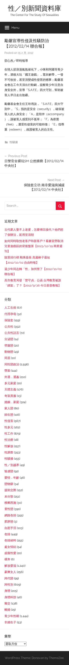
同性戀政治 (11, 364)
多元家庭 (10, 383)
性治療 (8, 440)
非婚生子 (10, 622)
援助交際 (10, 490)
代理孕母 (10, 314)
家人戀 (8, 408)
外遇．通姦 (11, 377)
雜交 (7, 603)
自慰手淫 (10, 528)
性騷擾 (14, 142)
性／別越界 (11, 465)
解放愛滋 (10, 565)
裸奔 (7, 559)
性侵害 (8, 421)
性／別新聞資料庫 (34, 8)
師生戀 (8, 414)
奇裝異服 (10, 396)
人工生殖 (10, 307)
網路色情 (10, 515)
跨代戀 (8, 578)
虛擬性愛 (10, 553)
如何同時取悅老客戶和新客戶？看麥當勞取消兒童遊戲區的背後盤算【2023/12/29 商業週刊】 (33, 246)
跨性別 (8, 584)
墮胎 (7, 370)
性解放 (8, 446)
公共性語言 (11, 333)
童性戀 (8, 509)
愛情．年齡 (11, 477)
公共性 (8, 326)
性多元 (8, 427)
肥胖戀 (8, 521)
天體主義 (10, 389)
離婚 (7, 609)
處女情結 (10, 547)
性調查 (8, 452)
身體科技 (10, 597)
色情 (7, 534)
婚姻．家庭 (11, 402)
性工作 (8, 433)
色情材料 (10, 540)
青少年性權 (11, 616)
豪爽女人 (10, 572)
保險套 (8, 320)
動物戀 (8, 351)
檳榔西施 (10, 502)
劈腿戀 (8, 345)
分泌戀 (8, 339)
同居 (7, 358)
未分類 (8, 496)
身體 (7, 591)
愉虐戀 (8, 471)
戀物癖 (8, 484)
